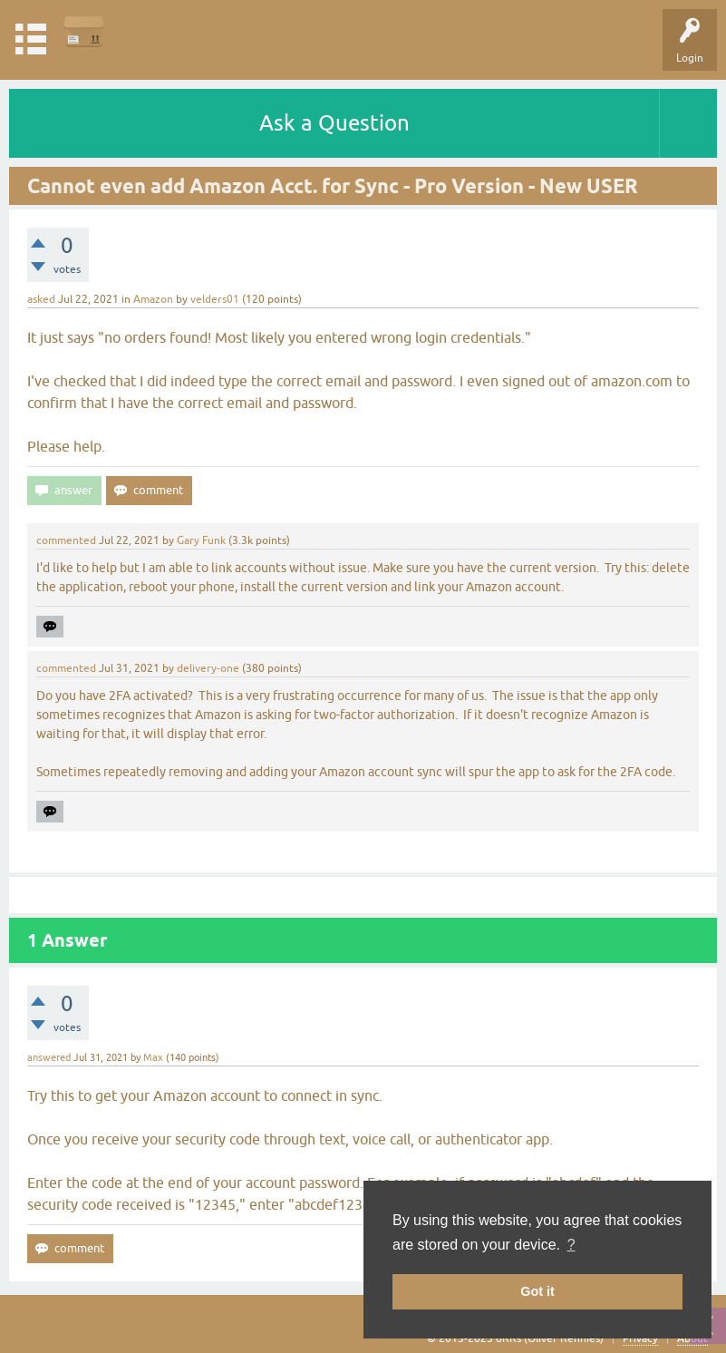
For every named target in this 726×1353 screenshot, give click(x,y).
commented (66, 540)
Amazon (153, 299)
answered (49, 1057)
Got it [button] (537, 1291)
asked (41, 299)
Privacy (640, 1338)
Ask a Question (334, 123)
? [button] (571, 1244)
